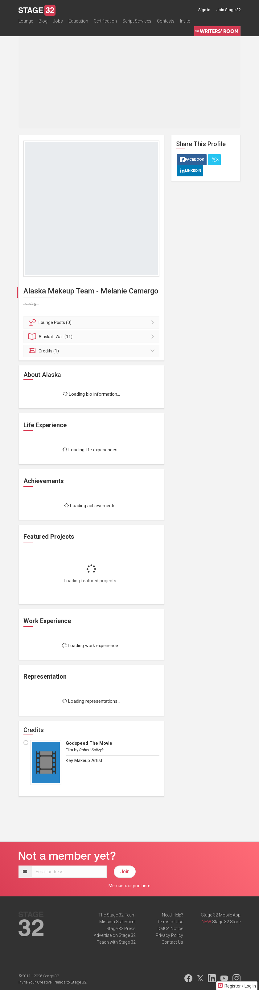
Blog (43, 22)
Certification (105, 22)
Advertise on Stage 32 (115, 935)
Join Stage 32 (228, 9)
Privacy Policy (169, 935)
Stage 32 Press (121, 928)
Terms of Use (170, 921)
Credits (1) (92, 351)
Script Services (136, 22)
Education (78, 22)
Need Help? (172, 914)
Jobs (58, 22)
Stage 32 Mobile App (220, 914)
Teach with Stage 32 (116, 942)
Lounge (25, 22)
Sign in (204, 9)
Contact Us (172, 942)
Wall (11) (92, 336)
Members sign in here (129, 885)
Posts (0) (92, 322)
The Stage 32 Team (117, 914)
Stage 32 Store (226, 921)
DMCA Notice (170, 928)
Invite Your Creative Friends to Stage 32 (52, 982)
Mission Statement (117, 921)
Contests (166, 22)
